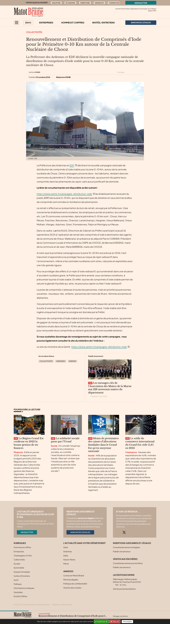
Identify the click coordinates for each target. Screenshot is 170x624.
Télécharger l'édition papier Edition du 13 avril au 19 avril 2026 (127, 582)
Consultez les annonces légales (126, 547)
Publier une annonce (122, 551)
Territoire (85, 3)
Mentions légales (70, 579)
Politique (18, 584)
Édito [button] (28, 22)
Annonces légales (80, 532)
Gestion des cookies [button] (72, 587)
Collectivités (34, 32)
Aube (65, 555)
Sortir (16, 580)
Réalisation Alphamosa (62, 604)
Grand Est (99, 3)
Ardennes (60, 361)
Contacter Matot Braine (73, 575)
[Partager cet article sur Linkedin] (137, 72)
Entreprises (46, 22)
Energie (72, 361)
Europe (17, 563)
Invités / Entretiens (103, 22)
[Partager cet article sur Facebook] (133, 72)
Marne (66, 563)
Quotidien (18, 592)
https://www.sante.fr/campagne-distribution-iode (64, 193)
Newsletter (141, 3)
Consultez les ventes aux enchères (128, 563)
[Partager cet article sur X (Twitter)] (128, 72)
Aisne (65, 547)
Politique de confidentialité (75, 583)
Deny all (115, 621)
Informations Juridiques (24, 588)
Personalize (127, 622)
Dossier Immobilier (22, 572)
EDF (72, 165)
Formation (114, 3)
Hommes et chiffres (72, 22)
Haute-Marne (69, 559)
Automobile (19, 567)
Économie (70, 3)
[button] (16, 22)
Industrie (56, 3)
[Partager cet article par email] (142, 72)
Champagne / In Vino (23, 555)
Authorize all (101, 621)
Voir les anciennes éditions (124, 589)
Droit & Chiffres (20, 596)
